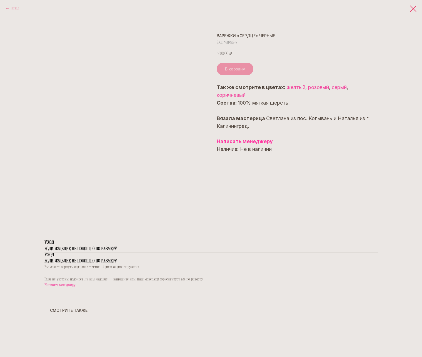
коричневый (231, 95)
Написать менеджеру (245, 141)
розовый (318, 87)
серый (339, 87)
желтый (295, 87)
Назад (15, 8)
